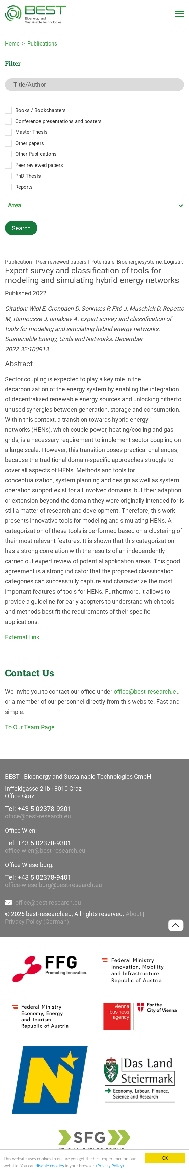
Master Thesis (31, 132)
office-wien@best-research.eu (45, 850)
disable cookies (50, 1166)
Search (21, 228)
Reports (24, 187)
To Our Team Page (30, 727)
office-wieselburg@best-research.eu (53, 885)
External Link (22, 637)
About (134, 914)
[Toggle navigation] (179, 14)
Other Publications (36, 154)
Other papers (29, 143)
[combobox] (94, 205)
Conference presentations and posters (58, 121)
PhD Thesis (28, 176)
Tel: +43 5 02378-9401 (38, 877)
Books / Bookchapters (40, 110)
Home (12, 43)
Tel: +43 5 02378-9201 (38, 809)
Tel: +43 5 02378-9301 (38, 843)
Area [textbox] (14, 205)
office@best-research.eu (147, 691)
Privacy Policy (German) (37, 921)
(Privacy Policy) (110, 1166)
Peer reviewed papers (39, 165)
